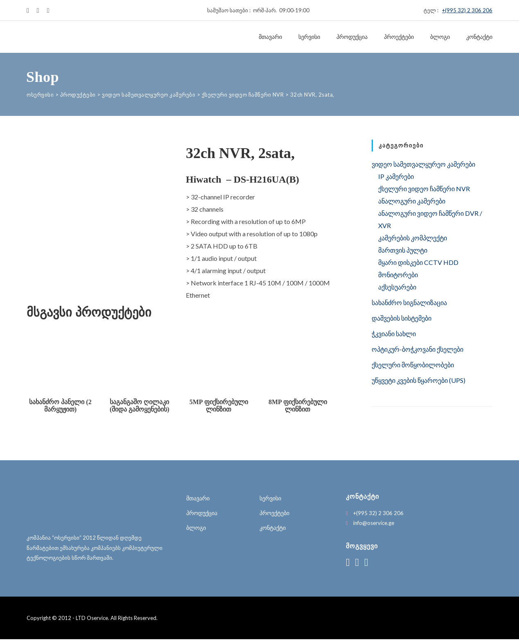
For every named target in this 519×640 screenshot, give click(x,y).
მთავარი (270, 37)
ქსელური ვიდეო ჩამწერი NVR (424, 188)
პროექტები (399, 37)
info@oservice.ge (373, 523)
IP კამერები (396, 176)
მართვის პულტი (402, 250)
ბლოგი (440, 37)
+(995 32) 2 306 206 (467, 10)
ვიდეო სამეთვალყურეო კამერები (423, 164)
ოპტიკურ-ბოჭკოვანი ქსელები (417, 349)
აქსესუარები (397, 287)
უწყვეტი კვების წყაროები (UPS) (418, 380)
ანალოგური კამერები (411, 201)
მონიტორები (398, 274)
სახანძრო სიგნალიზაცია (409, 302)
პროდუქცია (352, 37)
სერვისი (309, 37)
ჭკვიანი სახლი (394, 333)
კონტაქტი (479, 37)
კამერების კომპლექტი (412, 238)
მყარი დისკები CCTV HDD (418, 262)
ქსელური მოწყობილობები (413, 365)
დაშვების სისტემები (401, 318)
